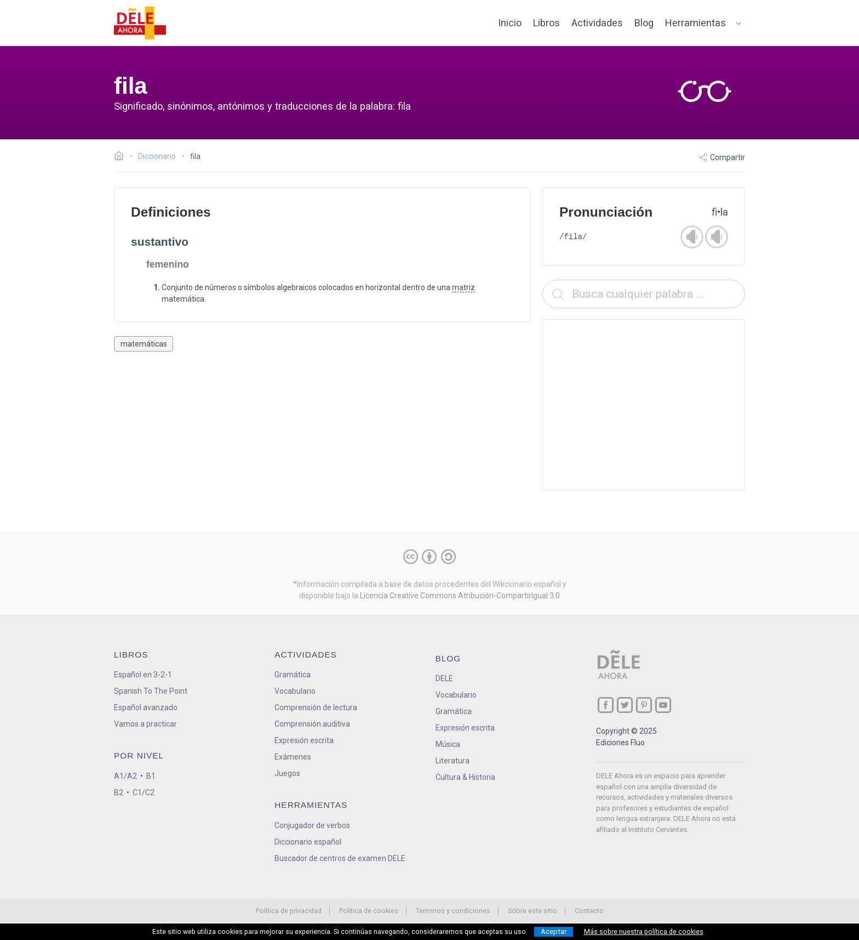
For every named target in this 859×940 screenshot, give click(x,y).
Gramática (292, 674)
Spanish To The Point (150, 691)
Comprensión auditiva (312, 724)
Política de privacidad (289, 911)
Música (448, 744)
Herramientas (695, 23)
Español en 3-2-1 (143, 674)
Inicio (510, 23)
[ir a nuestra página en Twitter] (624, 705)
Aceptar (553, 931)
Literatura (452, 760)
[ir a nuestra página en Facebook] (605, 705)
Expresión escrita (304, 740)
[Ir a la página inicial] (122, 157)
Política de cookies (368, 911)
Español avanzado (145, 707)
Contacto (589, 911)
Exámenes (292, 756)
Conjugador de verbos (312, 825)
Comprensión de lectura (315, 707)
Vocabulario (295, 691)
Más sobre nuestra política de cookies (643, 932)
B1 (151, 776)
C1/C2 (143, 792)
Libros (546, 23)
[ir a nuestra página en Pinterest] (644, 705)
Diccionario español (307, 841)
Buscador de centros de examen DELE (339, 858)
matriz (463, 287)
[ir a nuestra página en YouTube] (663, 705)
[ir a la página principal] (140, 23)
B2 (118, 792)
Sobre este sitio (532, 911)
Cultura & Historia (465, 777)
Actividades (597, 23)
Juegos (287, 773)
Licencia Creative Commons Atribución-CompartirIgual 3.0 (460, 595)
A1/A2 (125, 776)
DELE (444, 678)
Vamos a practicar (145, 724)
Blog (644, 23)
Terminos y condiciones (453, 911)
